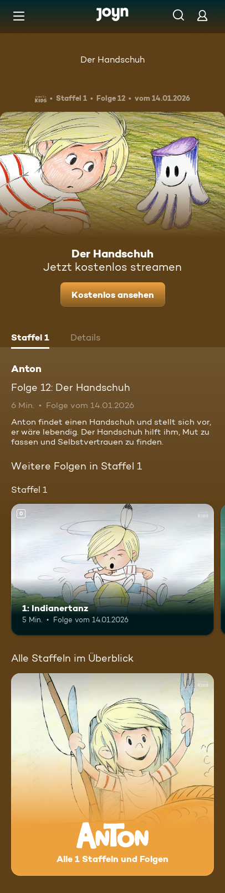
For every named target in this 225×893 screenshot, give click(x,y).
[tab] (30, 339)
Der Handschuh (112, 59)
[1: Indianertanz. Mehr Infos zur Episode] (112, 570)
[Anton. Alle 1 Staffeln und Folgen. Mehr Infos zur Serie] (112, 774)
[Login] (202, 15)
